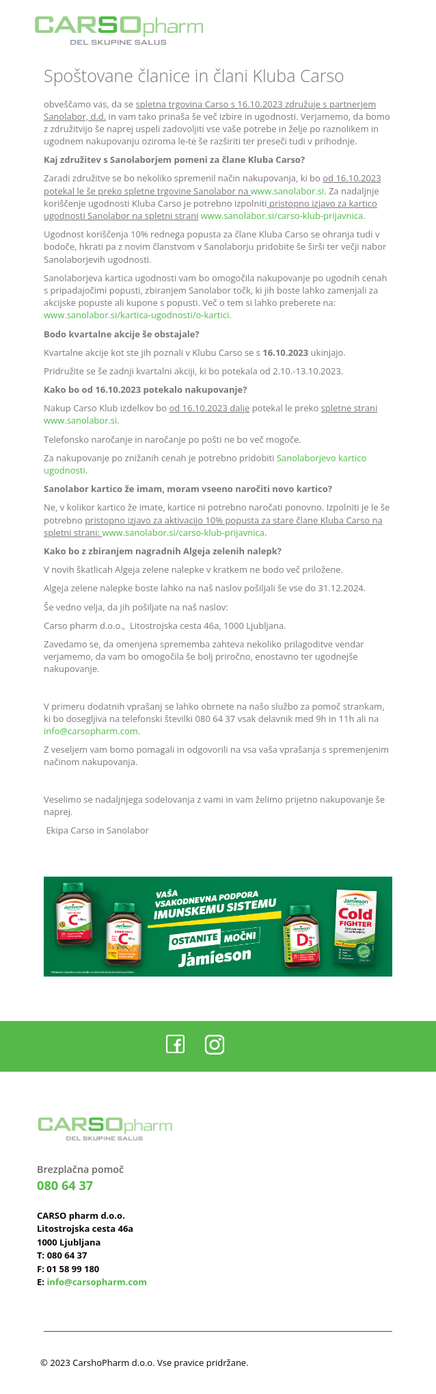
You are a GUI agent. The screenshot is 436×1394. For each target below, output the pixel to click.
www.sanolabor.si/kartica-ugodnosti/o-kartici (136, 315)
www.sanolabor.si (287, 191)
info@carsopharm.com (91, 731)
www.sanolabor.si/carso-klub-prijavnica (282, 215)
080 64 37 (65, 1185)
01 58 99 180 (72, 1269)
